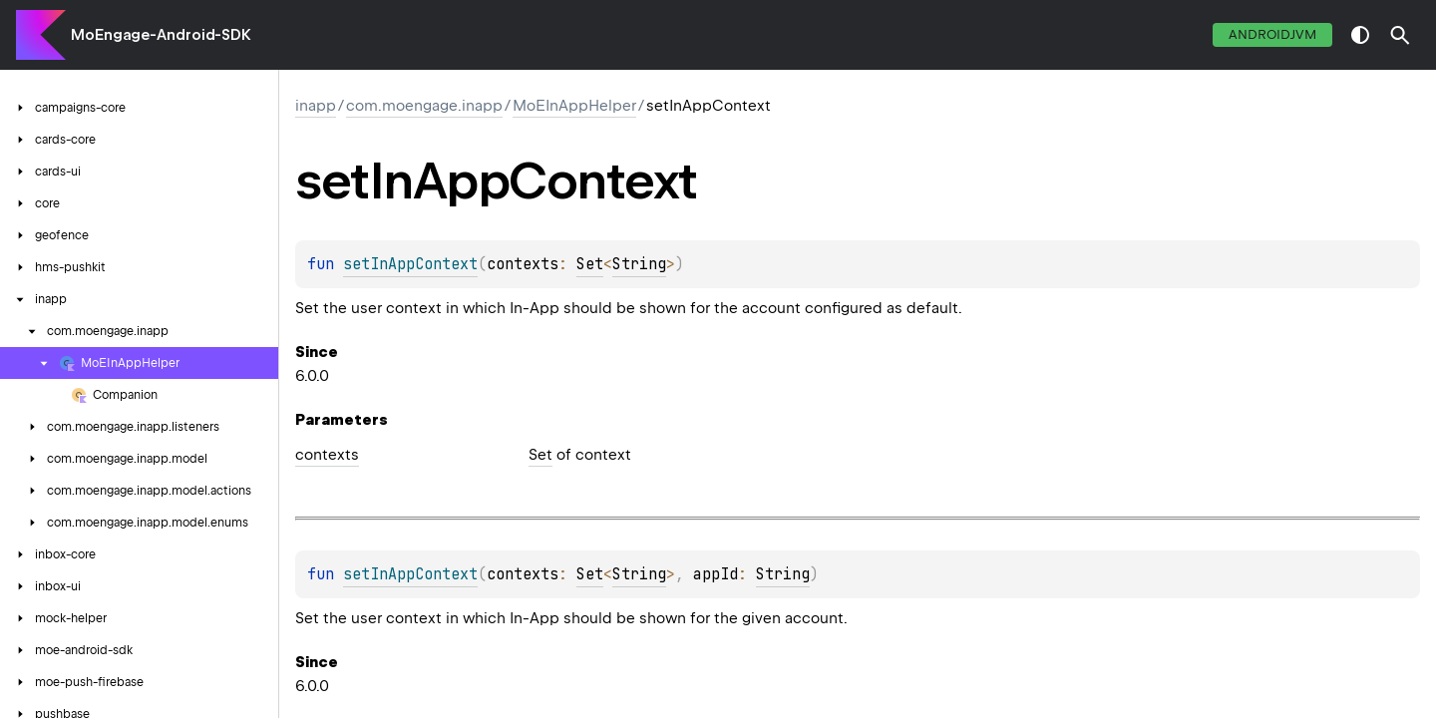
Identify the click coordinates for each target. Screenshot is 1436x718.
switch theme (1360, 35)
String (639, 264)
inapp (315, 106)
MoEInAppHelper (574, 106)
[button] (1400, 35)
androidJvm (1272, 34)
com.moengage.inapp (424, 106)
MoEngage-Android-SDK (161, 35)
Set (589, 264)
